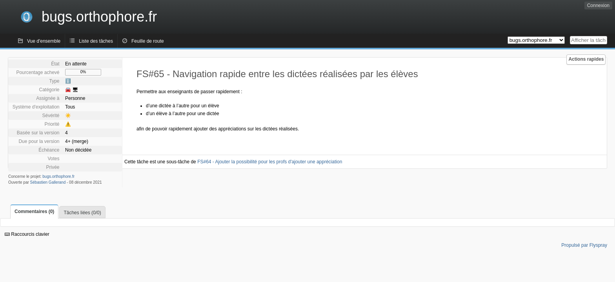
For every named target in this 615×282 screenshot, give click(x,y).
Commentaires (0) (34, 211)
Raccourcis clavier (27, 234)
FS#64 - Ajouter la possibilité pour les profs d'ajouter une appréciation (269, 161)
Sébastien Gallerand (48, 182)
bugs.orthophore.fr (58, 176)
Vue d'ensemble (43, 41)
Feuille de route (147, 41)
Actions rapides (586, 59)
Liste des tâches (96, 41)
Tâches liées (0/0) (82, 212)
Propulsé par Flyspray (584, 245)
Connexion (598, 5)
